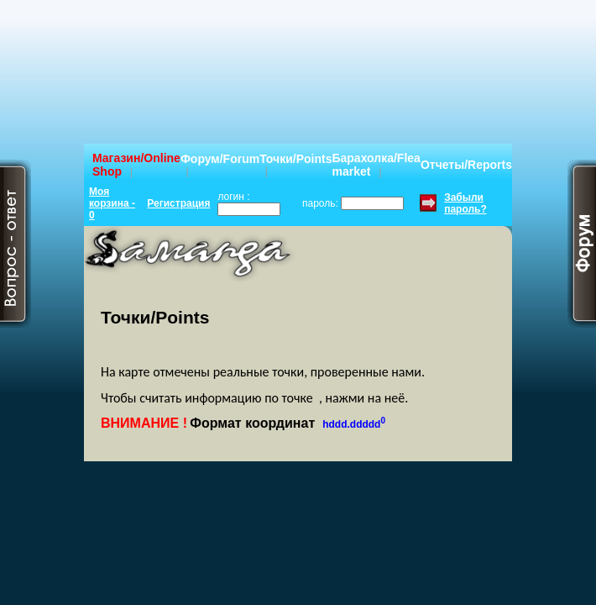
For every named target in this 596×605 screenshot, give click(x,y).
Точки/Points (295, 159)
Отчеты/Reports (466, 164)
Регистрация (178, 203)
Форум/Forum (219, 159)
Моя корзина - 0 (112, 203)
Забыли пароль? (465, 203)
